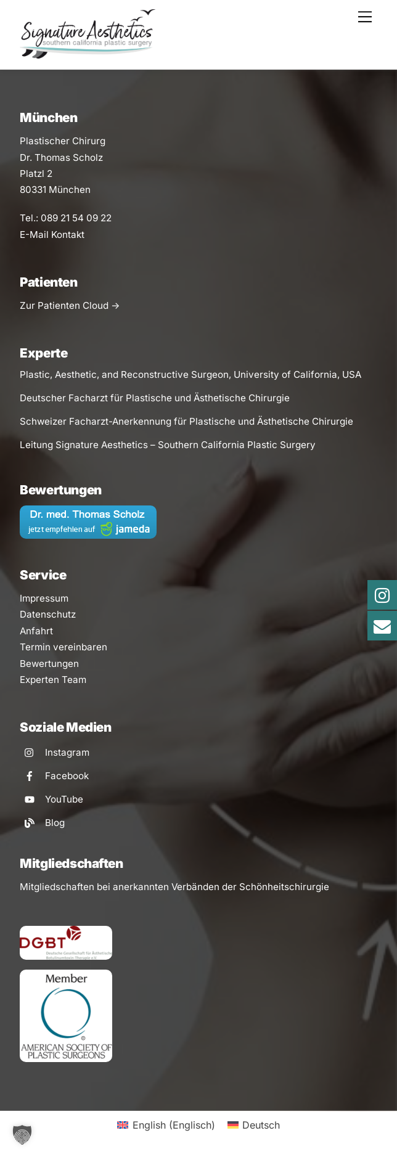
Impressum (44, 598)
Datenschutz (48, 614)
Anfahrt (36, 631)
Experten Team (53, 679)
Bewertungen (49, 663)
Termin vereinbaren (63, 647)
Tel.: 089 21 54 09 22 (66, 218)
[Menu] (365, 16)
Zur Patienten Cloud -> (70, 305)
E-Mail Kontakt (52, 234)
